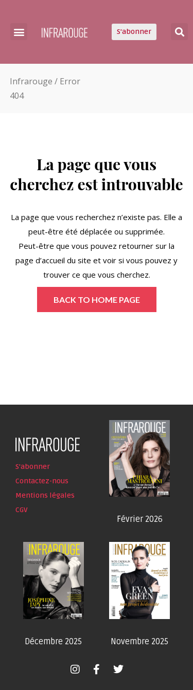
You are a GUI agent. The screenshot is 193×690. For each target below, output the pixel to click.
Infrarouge (31, 81)
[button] (18, 31)
